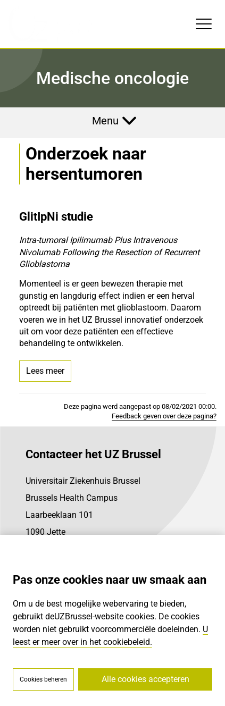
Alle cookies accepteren (145, 679)
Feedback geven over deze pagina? (164, 416)
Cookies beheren (43, 679)
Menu (105, 120)
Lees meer (45, 371)
